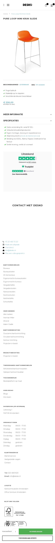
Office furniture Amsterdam (15, 492)
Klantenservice (11, 452)
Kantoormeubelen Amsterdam (16, 489)
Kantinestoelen (9, 295)
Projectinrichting (11, 353)
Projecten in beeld (10, 343)
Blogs (5, 394)
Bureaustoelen (9, 272)
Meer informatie (13, 114)
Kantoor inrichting (10, 340)
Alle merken (8, 314)
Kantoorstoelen (9, 292)
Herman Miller (8, 318)
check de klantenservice (30, 136)
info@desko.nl (10, 250)
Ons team (7, 397)
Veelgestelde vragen (12, 459)
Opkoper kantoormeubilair (13, 372)
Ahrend (6, 321)
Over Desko (8, 390)
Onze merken (9, 311)
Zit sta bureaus (9, 275)
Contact (7, 463)
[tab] (27, 115)
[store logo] (27, 5)
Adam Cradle (8, 324)
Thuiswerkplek (10, 378)
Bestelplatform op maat (12, 381)
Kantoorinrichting (11, 330)
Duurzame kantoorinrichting (14, 333)
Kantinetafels (8, 298)
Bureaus (6, 268)
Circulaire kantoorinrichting (13, 337)
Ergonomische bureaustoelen (14, 278)
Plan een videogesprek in (14, 253)
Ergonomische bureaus (12, 282)
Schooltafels (8, 302)
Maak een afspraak (12, 245)
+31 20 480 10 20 (11, 242)
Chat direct (9, 248)
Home (5, 14)
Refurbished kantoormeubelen (15, 369)
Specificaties (11, 120)
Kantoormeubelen (11, 265)
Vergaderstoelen (9, 288)
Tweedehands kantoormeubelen (17, 365)
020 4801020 (13, 473)
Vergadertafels (9, 285)
